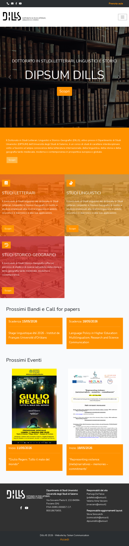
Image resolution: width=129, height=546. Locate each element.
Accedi (64, 539)
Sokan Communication (78, 535)
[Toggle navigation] (122, 17)
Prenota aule (116, 3)
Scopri (64, 91)
